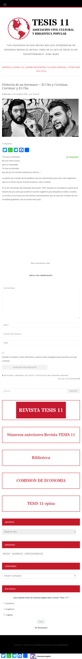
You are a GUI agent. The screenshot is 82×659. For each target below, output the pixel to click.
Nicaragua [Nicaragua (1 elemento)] (17, 554)
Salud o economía (69, 379)
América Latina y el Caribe (17, 67)
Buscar (73, 391)
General (62, 67)
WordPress (62, 645)
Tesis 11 (36, 94)
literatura (73, 67)
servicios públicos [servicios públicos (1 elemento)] (34, 554)
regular (9, 615)
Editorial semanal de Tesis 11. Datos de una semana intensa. (35, 375)
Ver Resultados (41, 628)
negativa (10, 609)
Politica (41, 71)
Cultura (51, 67)
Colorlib (37, 645)
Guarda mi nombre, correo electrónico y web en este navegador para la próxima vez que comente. (39, 359)
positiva (10, 603)
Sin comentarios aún (40, 263)
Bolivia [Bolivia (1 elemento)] (6, 554)
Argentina (40, 67)
